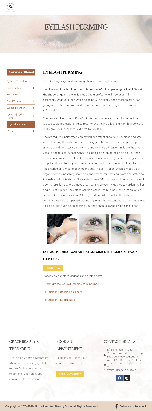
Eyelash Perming (17, 124)
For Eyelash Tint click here (59, 299)
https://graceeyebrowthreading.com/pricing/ (71, 283)
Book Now (53, 268)
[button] (44, 229)
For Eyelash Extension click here (62, 291)
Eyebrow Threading (17, 81)
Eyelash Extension (16, 107)
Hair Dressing (13, 94)
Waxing (10, 131)
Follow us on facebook (132, 406)
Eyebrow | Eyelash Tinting (16, 116)
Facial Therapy (14, 101)
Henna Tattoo (14, 88)
